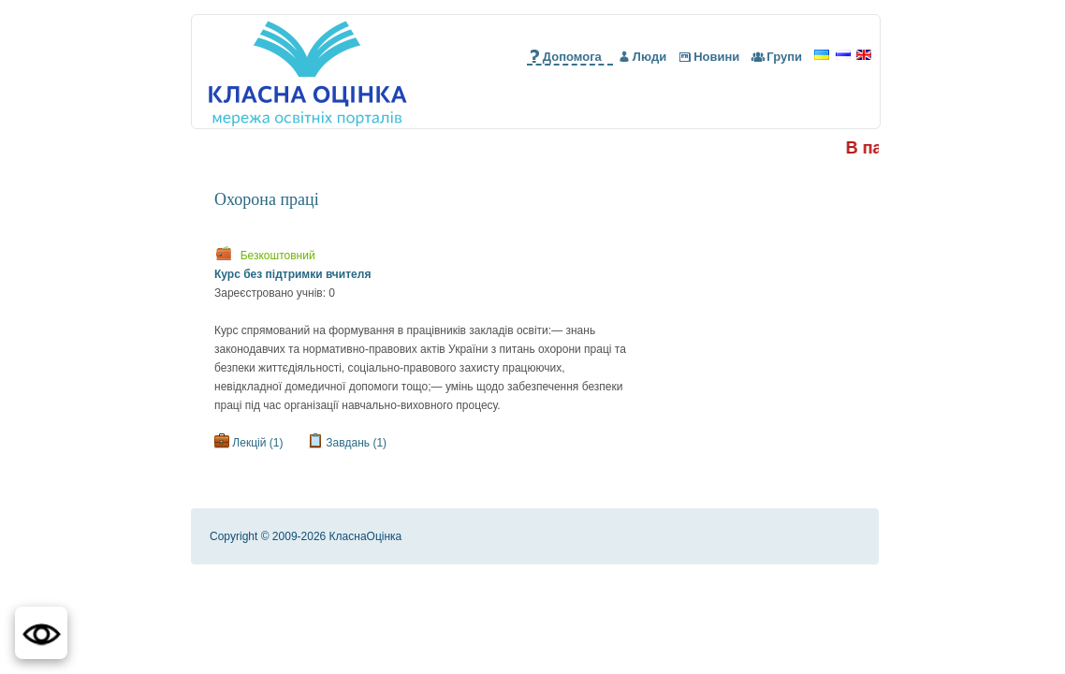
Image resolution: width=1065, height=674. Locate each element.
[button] (41, 633)
